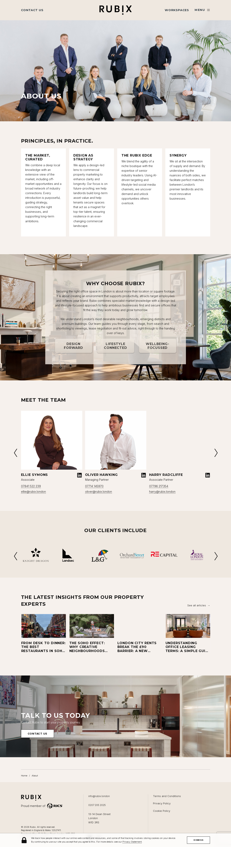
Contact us (37, 738)
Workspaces (177, 10)
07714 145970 (94, 486)
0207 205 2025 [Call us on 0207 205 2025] (97, 805)
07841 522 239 (31, 486)
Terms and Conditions (167, 796)
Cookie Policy (161, 810)
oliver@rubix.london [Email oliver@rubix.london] (98, 491)
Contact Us (32, 10)
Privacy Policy (162, 803)
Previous (16, 453)
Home (24, 775)
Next (216, 453)
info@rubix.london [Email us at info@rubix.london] (99, 796)
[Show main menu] (202, 10)
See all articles (196, 605)
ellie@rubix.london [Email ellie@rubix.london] (33, 491)
